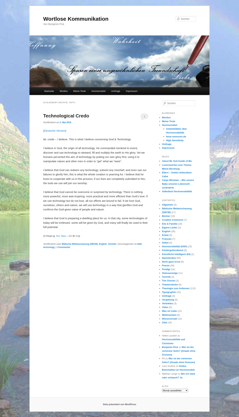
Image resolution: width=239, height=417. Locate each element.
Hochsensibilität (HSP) (174, 246)
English (103, 244)
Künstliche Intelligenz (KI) (176, 254)
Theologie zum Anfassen (176, 288)
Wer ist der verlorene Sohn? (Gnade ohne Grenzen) (178, 351)
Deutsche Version (54, 130)
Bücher (166, 216)
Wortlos (64, 91)
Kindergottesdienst (172, 250)
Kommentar (63, 247)
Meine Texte (79, 91)
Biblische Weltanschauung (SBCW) (80, 244)
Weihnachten (169, 315)
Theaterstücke (170, 284)
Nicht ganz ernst (171, 261)
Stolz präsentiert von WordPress (119, 404)
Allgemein (167, 204)
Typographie (169, 292)
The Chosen (168, 280)
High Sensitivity (175, 140)
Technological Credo (66, 116)
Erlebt (165, 235)
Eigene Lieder (169, 227)
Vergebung (168, 299)
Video (165, 307)
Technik (112, 244)
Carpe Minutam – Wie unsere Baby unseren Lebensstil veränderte (178, 184)
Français (167, 239)
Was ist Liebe (169, 311)
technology (49, 247)
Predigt (166, 269)
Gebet (165, 242)
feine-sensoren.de (176, 136)
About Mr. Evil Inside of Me (177, 161)
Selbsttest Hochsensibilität (177, 191)
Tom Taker (61, 236)
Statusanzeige (170, 273)
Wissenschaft (169, 318)
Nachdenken (169, 258)
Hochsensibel (98, 91)
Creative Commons (172, 219)
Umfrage (115, 91)
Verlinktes (167, 303)
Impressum (131, 91)
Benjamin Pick (170, 347)
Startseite (49, 91)
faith (139, 244)
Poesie (166, 265)
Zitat (164, 322)
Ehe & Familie (169, 223)
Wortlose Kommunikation (76, 19)
